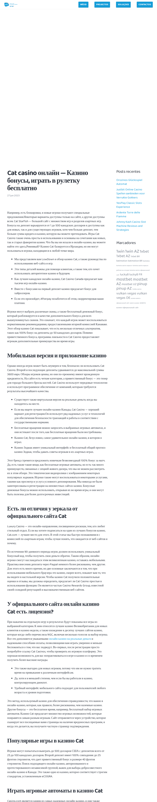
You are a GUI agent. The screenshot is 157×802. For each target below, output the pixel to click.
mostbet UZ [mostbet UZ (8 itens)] (129, 284)
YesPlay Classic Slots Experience (129, 205)
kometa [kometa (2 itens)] (146, 261)
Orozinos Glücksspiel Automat (129, 182)
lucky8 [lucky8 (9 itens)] (124, 274)
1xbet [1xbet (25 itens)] (144, 251)
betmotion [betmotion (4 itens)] (121, 261)
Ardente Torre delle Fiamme (128, 214)
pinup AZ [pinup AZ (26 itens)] (124, 288)
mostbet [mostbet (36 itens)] (124, 279)
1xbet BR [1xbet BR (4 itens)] (135, 256)
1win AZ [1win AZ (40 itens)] (132, 251)
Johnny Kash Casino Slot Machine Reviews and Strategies (131, 226)
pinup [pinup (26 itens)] (142, 284)
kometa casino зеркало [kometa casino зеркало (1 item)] (124, 265)
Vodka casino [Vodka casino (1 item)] (136, 289)
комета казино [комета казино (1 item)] (134, 303)
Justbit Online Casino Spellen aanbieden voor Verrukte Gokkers (130, 193)
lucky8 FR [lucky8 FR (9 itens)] (135, 274)
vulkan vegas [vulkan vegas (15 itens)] (126, 293)
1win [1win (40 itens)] (120, 251)
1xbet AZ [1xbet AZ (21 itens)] (123, 256)
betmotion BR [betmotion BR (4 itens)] (135, 261)
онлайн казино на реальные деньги (70, 639)
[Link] (11, 4)
